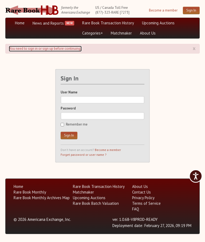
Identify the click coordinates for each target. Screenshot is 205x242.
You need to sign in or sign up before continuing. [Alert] (45, 48)
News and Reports (48, 23)
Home (20, 22)
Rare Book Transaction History (108, 22)
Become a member (163, 10)
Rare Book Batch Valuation (96, 203)
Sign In (191, 10)
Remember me (74, 124)
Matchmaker (121, 33)
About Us (148, 33)
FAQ (135, 208)
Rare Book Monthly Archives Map (42, 197)
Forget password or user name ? (83, 155)
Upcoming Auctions (158, 22)
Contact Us (141, 192)
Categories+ (92, 33)
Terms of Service (146, 203)
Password (68, 108)
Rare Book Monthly (30, 192)
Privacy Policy (143, 197)
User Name (69, 92)
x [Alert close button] (194, 48)
